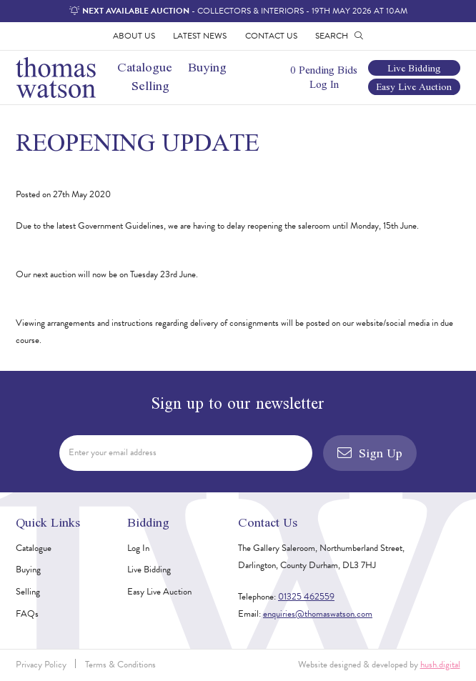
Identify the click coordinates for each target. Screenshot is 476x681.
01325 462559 (306, 597)
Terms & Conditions (120, 664)
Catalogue (144, 66)
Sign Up (369, 452)
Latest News (200, 35)
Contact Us (271, 35)
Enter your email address (113, 452)
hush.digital (440, 664)
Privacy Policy (41, 664)
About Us (134, 35)
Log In (324, 84)
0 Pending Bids (323, 70)
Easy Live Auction (414, 86)
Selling (150, 85)
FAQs (27, 614)
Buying (207, 66)
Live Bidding (414, 68)
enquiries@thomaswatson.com (317, 614)
